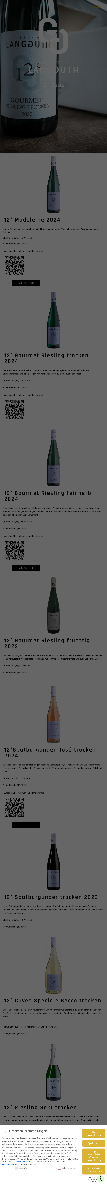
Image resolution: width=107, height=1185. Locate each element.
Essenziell (21, 1167)
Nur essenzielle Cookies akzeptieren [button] (94, 1155)
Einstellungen (8, 1163)
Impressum (93, 1181)
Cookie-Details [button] (93, 1177)
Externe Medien (67, 1167)
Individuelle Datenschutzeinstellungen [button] (96, 1169)
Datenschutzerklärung (22, 1161)
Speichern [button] (93, 1142)
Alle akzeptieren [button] (94, 1133)
